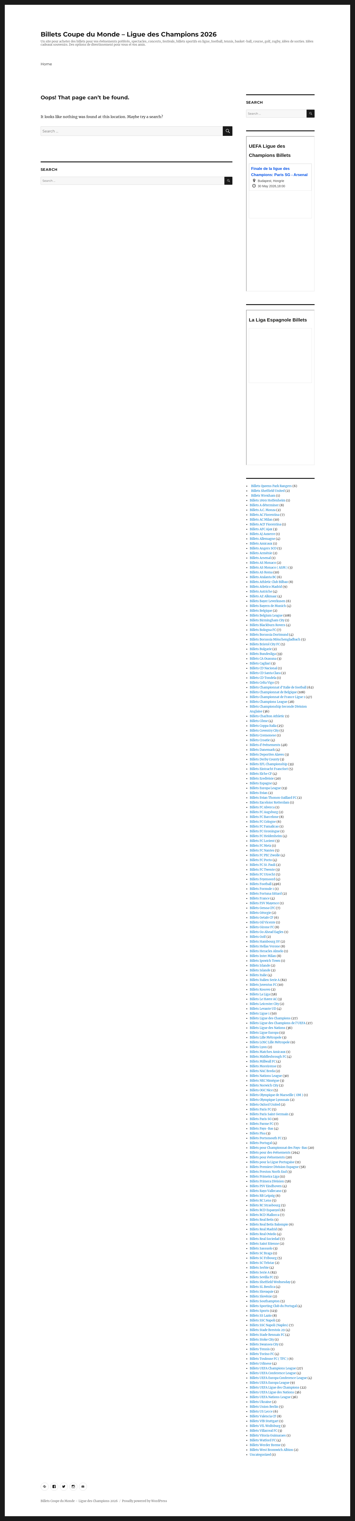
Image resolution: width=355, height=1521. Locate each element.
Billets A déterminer (264, 505)
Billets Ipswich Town (265, 961)
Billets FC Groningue (265, 831)
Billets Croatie (260, 740)
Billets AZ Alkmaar (263, 596)
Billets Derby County (264, 759)
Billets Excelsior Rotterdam (269, 802)
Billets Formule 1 (262, 889)
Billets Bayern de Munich (268, 606)
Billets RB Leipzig (262, 1196)
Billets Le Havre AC (263, 999)
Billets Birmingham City (267, 620)
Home (46, 64)
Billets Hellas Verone (265, 946)
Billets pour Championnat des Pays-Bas (278, 1148)
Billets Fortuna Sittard (266, 894)
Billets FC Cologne (263, 822)
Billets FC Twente (262, 870)
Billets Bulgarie (261, 649)
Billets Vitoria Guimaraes (268, 1435)
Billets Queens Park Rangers (271, 486)
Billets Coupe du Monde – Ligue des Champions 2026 (129, 34)
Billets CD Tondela (263, 678)
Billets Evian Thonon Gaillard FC (273, 798)
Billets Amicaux (261, 544)
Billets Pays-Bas (261, 1129)
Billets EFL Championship (268, 764)
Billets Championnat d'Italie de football (278, 687)
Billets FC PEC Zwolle (265, 855)
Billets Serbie (259, 1268)
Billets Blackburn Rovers (267, 625)
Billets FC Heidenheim (266, 836)
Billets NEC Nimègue (264, 1081)
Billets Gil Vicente (262, 922)
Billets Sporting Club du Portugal (273, 1306)
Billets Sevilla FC (261, 1277)
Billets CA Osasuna (263, 659)
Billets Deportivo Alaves (267, 755)
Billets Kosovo (260, 989)
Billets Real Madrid (263, 1229)
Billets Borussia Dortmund (269, 635)
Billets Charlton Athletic (267, 716)
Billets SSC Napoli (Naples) (269, 1325)
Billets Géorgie (260, 913)
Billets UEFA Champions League (273, 1368)
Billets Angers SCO (263, 548)
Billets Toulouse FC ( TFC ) (269, 1359)
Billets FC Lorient (262, 841)
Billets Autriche (261, 591)
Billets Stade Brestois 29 (267, 1330)
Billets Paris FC (260, 1109)
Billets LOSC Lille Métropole (270, 1042)
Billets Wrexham (262, 496)
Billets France (260, 898)
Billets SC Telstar (262, 1263)
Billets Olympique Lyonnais (269, 1100)
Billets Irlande (260, 965)
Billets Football (260, 884)
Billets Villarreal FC (263, 1431)
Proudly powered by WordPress (144, 1501)
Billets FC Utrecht (262, 874)
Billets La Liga (260, 994)
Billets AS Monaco (263, 563)
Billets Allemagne (262, 539)
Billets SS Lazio (261, 1316)
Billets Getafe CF (261, 918)
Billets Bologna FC (263, 630)
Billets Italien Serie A (265, 980)
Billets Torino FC (262, 1354)
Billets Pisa (258, 1133)
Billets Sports (259, 1311)
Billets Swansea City (264, 1344)
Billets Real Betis (262, 1220)
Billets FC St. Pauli (262, 865)
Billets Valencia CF (263, 1416)
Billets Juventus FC (263, 985)
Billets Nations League (266, 1076)
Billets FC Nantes (262, 850)
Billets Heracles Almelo (266, 951)
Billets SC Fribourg (263, 1258)
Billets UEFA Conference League (273, 1373)
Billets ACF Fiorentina (265, 524)
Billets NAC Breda (262, 1071)
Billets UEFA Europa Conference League (278, 1378)
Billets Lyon (258, 1047)
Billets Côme (259, 721)
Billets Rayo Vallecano (265, 1191)
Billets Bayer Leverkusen (267, 601)
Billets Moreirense (263, 1066)
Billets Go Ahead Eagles (267, 932)
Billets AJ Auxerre (262, 534)
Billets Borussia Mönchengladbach (275, 639)
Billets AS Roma (261, 572)
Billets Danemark (262, 750)
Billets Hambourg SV (265, 942)
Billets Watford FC (263, 1440)
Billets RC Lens (260, 1200)
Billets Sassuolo (261, 1248)
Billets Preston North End (268, 1172)
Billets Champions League (268, 702)
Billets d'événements (265, 745)
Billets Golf (258, 937)
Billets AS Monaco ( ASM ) (269, 567)
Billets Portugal (261, 1143)
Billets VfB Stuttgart (264, 1421)
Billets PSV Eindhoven (266, 1186)
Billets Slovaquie (261, 1292)
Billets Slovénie (261, 1296)
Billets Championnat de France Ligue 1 (277, 697)
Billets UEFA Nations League (270, 1397)
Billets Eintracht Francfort (269, 769)
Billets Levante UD (263, 1009)
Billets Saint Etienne (264, 1244)
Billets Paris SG (261, 1119)
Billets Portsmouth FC (265, 1138)
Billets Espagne (261, 783)
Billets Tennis (260, 1349)
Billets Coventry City (264, 731)
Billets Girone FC (262, 927)
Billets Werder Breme (265, 1445)
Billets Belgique (261, 611)
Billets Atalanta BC (263, 577)
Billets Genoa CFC (262, 908)
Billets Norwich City (264, 1085)
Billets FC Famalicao (264, 826)
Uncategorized (260, 1455)
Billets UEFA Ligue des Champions (274, 1387)
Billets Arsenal (260, 558)
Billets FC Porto (261, 860)
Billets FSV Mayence (264, 903)
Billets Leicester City (264, 1004)
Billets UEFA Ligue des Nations (272, 1392)
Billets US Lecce (261, 1411)
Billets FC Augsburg (264, 812)
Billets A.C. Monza (263, 510)
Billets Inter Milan (263, 956)
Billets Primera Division (267, 1181)
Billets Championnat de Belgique (273, 692)
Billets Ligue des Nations (267, 1028)
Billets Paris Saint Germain (269, 1114)
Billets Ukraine (260, 1402)
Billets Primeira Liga (264, 1176)
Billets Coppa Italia (263, 726)
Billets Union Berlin (264, 1407)
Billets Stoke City (262, 1340)
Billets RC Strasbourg (265, 1205)
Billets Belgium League (266, 615)
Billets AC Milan (261, 520)
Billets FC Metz (260, 846)
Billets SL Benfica (262, 1287)
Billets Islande (260, 970)
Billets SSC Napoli (262, 1320)
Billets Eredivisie (262, 778)
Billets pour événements (267, 1157)
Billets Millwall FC (263, 1061)
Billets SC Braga (261, 1253)
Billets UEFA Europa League (269, 1383)
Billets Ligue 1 (260, 1013)
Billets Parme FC (261, 1124)
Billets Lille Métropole (265, 1037)
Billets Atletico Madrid (266, 587)
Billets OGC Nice (261, 1090)
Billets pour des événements (270, 1153)
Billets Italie (258, 975)
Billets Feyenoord (262, 879)
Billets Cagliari (260, 663)
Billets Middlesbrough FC (268, 1057)
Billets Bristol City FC (265, 644)
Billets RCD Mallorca (264, 1215)
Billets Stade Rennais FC (267, 1335)
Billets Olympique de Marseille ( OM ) (276, 1095)
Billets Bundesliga (263, 654)
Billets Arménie (261, 553)
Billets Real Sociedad (264, 1239)
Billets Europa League (265, 788)
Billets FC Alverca (262, 807)
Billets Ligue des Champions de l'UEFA (277, 1023)
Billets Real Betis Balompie (269, 1224)
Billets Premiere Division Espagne (274, 1167)
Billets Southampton (265, 1301)
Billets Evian (259, 793)
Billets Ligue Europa (264, 1033)
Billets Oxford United (265, 1105)
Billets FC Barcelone (264, 817)
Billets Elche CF (261, 774)
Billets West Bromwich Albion (271, 1450)
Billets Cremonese (263, 735)
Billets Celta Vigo (262, 683)
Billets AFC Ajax (261, 529)
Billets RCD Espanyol (265, 1210)
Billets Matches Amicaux (268, 1052)
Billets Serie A (260, 1272)
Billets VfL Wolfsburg (265, 1426)
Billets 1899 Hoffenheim (267, 500)
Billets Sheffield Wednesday (270, 1282)
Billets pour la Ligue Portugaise (272, 1162)
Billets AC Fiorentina (264, 515)
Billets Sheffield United (267, 491)
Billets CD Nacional (263, 668)
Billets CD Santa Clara (265, 673)
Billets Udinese (260, 1363)
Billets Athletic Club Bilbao (269, 582)
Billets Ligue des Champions (270, 1018)
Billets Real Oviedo (263, 1234)
